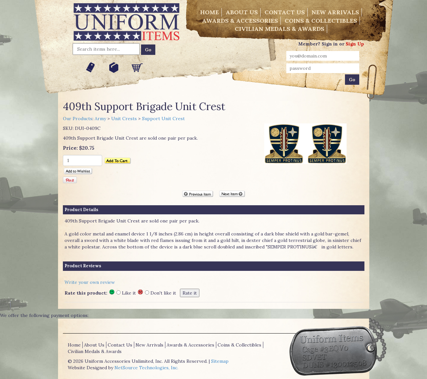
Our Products (77, 118)
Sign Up (355, 44)
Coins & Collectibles (321, 20)
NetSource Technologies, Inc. (146, 368)
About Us (242, 12)
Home (209, 12)
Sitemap (220, 361)
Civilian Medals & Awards (279, 28)
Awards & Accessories (240, 20)
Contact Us (285, 12)
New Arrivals (335, 12)
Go (148, 50)
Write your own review (90, 282)
